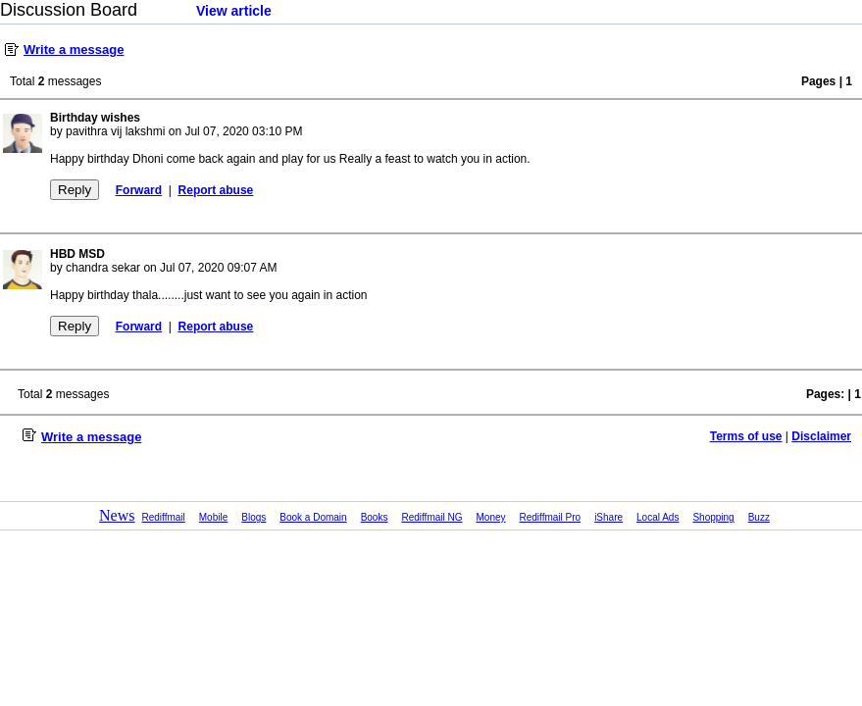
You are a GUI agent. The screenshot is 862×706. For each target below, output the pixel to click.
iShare (608, 517)
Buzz (759, 517)
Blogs (253, 517)
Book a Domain (312, 517)
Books (374, 517)
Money (491, 517)
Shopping (713, 517)
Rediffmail (163, 517)
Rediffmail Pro (551, 517)
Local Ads (657, 517)
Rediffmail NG (431, 517)
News (116, 515)
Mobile (213, 517)
